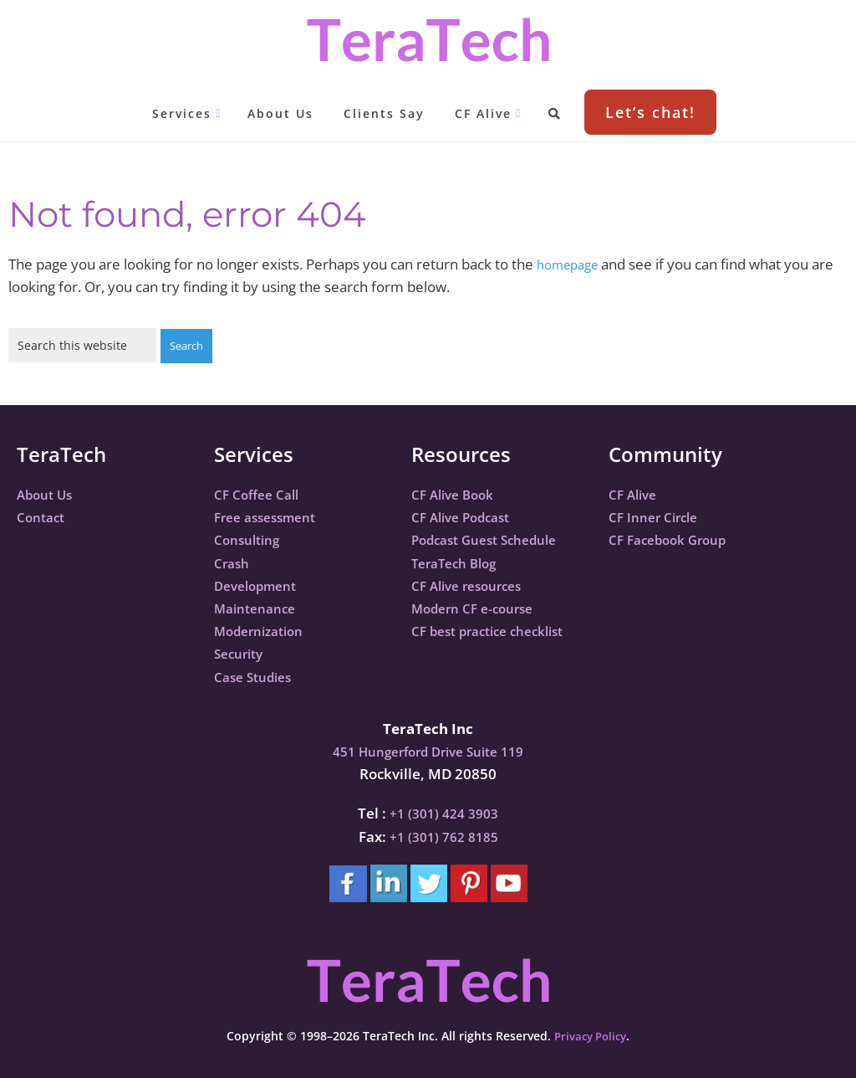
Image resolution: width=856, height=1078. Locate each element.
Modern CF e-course (479, 607)
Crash (233, 562)
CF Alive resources (472, 584)
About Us (48, 493)
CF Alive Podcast (466, 516)
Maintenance (259, 607)
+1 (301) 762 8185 (444, 835)
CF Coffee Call (261, 493)
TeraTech (428, 40)
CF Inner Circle (658, 516)
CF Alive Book (456, 493)
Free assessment (271, 516)
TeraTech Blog (459, 562)
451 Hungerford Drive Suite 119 (428, 750)
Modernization (264, 629)
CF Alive (635, 493)
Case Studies (257, 675)
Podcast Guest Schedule (492, 538)
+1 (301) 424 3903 (444, 812)
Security (241, 652)
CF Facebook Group (674, 538)
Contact (43, 516)
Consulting (251, 538)
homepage (572, 264)
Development (260, 584)
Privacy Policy (590, 1035)
